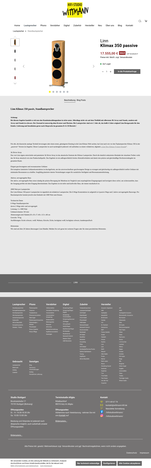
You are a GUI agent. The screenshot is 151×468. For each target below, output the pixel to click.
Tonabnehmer (33, 313)
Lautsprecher (19, 304)
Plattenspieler (33, 308)
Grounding (83, 342)
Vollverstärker (50, 308)
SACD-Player (66, 326)
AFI (120, 308)
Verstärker (51, 304)
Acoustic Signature (106, 308)
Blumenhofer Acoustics (126, 315)
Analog (15, 370)
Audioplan (104, 313)
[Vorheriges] (23, 66)
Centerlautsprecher (18, 317)
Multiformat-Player (68, 329)
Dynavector (104, 327)
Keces (121, 339)
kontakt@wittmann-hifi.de (116, 405)
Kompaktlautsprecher (19, 310)
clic (102, 322)
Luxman (121, 344)
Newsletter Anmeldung (115, 409)
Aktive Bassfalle (17, 322)
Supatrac (104, 371)
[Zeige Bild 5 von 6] (64, 92)
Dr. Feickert (104, 325)
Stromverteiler (84, 330)
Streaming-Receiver (68, 319)
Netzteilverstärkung (52, 329)
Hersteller (106, 304)
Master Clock (67, 338)
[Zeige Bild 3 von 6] (57, 92)
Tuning (82, 354)
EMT (102, 330)
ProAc (103, 356)
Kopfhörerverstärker (52, 331)
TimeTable (104, 376)
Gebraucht (17, 361)
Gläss (121, 332)
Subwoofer (16, 320)
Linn (102, 344)
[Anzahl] (106, 71)
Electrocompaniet (124, 327)
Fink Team (122, 330)
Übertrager (32, 317)
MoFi (102, 349)
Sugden (121, 368)
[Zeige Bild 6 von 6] (67, 92)
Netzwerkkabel (84, 325)
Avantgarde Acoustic (125, 313)
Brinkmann (104, 317)
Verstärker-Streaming (52, 310)
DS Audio (121, 325)
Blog (30, 365)
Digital (66, 304)
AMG (120, 310)
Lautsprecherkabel (85, 310)
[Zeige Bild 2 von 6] (53, 92)
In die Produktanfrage (127, 71)
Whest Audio (123, 380)
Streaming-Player (68, 308)
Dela (120, 322)
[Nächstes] (93, 66)
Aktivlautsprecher (18, 315)
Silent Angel (122, 366)
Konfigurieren (109, 463)
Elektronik (15, 367)
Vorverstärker (50, 313)
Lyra (102, 346)
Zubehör (84, 304)
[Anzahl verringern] (102, 71)
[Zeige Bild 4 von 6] (60, 92)
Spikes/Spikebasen (85, 351)
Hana (120, 334)
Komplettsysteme (18, 325)
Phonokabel (32, 327)
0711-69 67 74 (112, 402)
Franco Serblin (105, 332)
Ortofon (121, 354)
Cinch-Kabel (83, 317)
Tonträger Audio (123, 378)
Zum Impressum (46, 466)
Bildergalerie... (16, 435)
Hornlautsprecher (18, 313)
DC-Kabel (82, 334)
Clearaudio (122, 320)
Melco (121, 346)
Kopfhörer (83, 356)
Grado (103, 334)
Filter (81, 344)
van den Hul (104, 380)
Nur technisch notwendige (88, 463)
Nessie (103, 351)
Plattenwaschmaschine (36, 320)
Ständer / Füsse (17, 327)
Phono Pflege (33, 331)
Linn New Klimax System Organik (114, 147)
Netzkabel (83, 332)
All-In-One (49, 327)
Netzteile (82, 339)
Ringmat (121, 363)
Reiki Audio (104, 361)
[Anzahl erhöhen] (110, 71)
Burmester (122, 317)
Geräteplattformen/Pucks (87, 349)
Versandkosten (68, 446)
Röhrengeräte (50, 322)
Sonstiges (49, 334)
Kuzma (103, 342)
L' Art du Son (122, 342)
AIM (102, 310)
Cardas (103, 320)
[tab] (70, 100)
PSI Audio (122, 356)
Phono (32, 304)
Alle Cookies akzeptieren (129, 463)
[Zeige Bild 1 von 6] (50, 92)
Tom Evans (104, 378)
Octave (121, 351)
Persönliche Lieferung (35, 374)
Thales (121, 376)
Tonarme (31, 310)
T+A (102, 373)
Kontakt (62, 415)
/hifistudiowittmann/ (111, 412)
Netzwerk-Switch (68, 336)
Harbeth (103, 337)
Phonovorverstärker (35, 315)
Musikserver (66, 334)
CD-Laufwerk (66, 324)
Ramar (103, 359)
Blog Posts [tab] (81, 100)
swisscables (122, 371)
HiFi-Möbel (83, 346)
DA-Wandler (66, 331)
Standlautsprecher (18, 308)
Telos (120, 373)
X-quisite (103, 383)
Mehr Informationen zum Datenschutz (24, 466)
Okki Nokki (104, 354)
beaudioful (104, 315)
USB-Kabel (83, 322)
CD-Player (66, 321)
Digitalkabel (83, 315)
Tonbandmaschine (85, 308)
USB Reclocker (67, 341)
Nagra (121, 349)
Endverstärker (50, 319)
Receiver (48, 324)
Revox (103, 363)
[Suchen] (140, 21)
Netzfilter (82, 337)
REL (120, 361)
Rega (120, 359)
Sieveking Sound (106, 366)
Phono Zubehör (33, 329)
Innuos (103, 339)
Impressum (144, 453)
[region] (53, 66)
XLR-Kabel (83, 313)
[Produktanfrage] (146, 21)
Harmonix (122, 337)
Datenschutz (131, 453)
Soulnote (103, 368)
